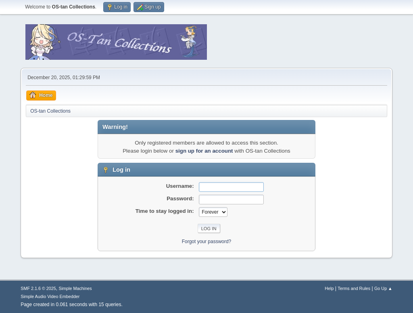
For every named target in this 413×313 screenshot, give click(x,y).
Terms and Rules (354, 288)
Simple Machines (75, 288)
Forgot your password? (207, 241)
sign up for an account (204, 151)
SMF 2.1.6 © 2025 (38, 288)
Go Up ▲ (383, 288)
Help (329, 288)
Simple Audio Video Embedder (50, 296)
